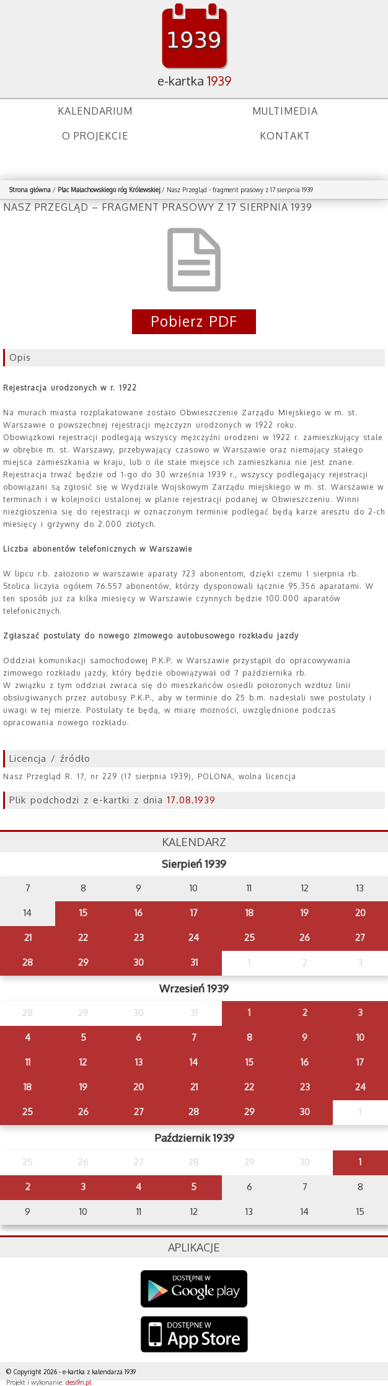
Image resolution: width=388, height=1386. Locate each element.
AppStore (194, 1335)
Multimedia (285, 111)
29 (83, 962)
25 (249, 937)
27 (360, 937)
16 (138, 913)
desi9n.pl (78, 1382)
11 (27, 1062)
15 (83, 913)
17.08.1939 (191, 800)
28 (27, 962)
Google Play (194, 1289)
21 (28, 937)
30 (138, 962)
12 (83, 1062)
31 (194, 962)
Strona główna (30, 189)
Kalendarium (95, 111)
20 (360, 913)
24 (193, 937)
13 (139, 1062)
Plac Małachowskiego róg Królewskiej (109, 189)
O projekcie (95, 136)
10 (360, 1037)
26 (304, 937)
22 (83, 937)
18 (249, 913)
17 (194, 913)
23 (139, 937)
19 (305, 913)
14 (194, 1062)
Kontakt (285, 136)
